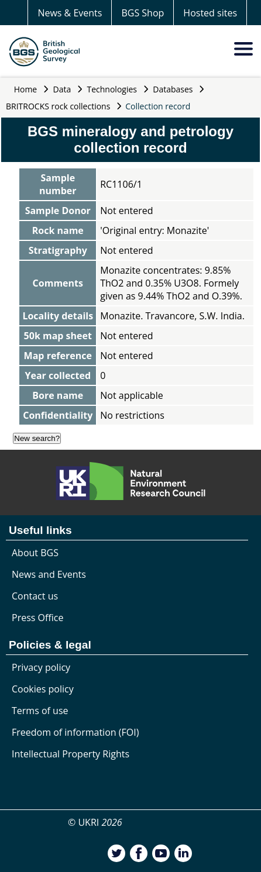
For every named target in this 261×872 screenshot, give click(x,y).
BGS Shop (142, 12)
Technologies (112, 89)
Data (62, 89)
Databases (173, 89)
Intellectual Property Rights (70, 753)
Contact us (35, 596)
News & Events (69, 12)
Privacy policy (41, 667)
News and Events (49, 574)
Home (25, 89)
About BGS (35, 552)
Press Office (37, 617)
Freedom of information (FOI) (75, 732)
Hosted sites (210, 12)
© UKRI (95, 822)
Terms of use (40, 710)
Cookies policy (43, 689)
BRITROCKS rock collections (58, 106)
